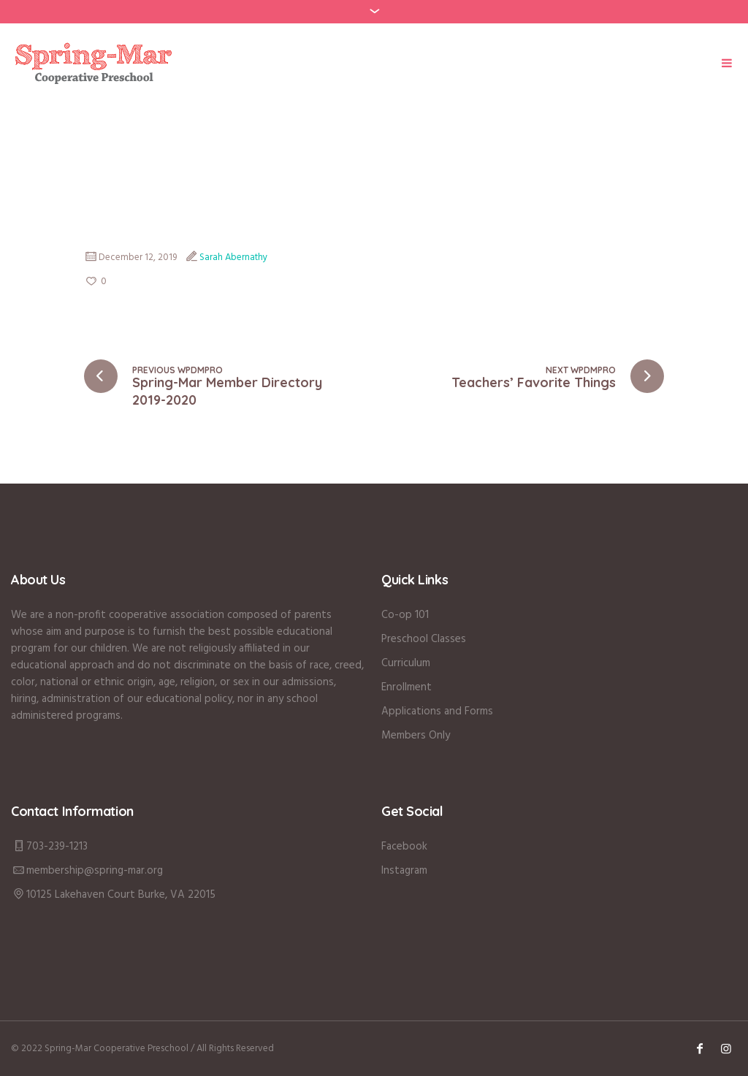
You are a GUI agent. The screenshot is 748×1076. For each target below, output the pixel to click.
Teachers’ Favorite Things (533, 382)
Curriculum (405, 663)
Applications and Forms (437, 711)
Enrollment (406, 687)
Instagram (404, 871)
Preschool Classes (423, 639)
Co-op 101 (405, 615)
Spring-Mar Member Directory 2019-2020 (227, 391)
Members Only (415, 735)
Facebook (404, 846)
